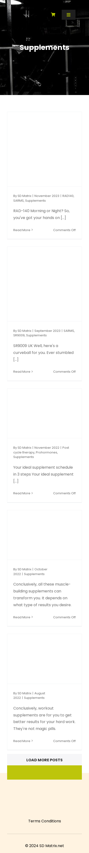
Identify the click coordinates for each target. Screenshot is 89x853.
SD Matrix (24, 196)
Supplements (35, 200)
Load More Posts (44, 760)
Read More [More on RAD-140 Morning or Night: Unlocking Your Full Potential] (21, 230)
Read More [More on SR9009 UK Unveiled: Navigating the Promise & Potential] (21, 371)
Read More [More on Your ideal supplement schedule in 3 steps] (21, 493)
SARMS (18, 200)
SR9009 (19, 335)
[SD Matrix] (15, 9)
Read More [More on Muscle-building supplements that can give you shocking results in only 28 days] (21, 617)
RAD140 (68, 196)
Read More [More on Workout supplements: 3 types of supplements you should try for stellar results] (21, 741)
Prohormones (46, 452)
